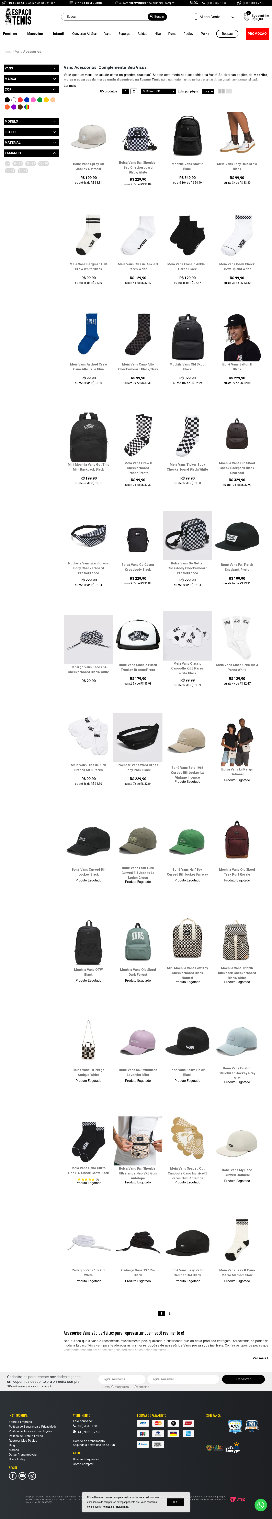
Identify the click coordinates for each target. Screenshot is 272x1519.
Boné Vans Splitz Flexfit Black (187, 1072)
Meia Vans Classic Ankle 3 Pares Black (187, 267)
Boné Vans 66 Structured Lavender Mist (138, 1072)
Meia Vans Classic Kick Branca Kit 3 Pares (88, 768)
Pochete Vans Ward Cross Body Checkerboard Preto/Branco (88, 568)
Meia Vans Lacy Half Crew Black (237, 166)
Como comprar (83, 1464)
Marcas (14, 1450)
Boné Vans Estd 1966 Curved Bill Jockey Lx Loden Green (138, 873)
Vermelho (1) (20, 99)
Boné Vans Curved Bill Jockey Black (88, 872)
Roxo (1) (13, 107)
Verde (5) (39, 99)
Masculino (35, 33)
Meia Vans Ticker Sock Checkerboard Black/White (187, 467)
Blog (12, 1445)
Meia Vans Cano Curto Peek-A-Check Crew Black (88, 1170)
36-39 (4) (41, 163)
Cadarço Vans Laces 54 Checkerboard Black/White (88, 670)
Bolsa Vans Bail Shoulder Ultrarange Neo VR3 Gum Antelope (138, 1173)
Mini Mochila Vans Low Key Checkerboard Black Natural (187, 973)
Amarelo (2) (46, 99)
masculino (122, 1387)
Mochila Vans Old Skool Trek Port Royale (237, 872)
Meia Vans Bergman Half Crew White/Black (88, 267)
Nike (158, 33)
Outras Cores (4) (26, 107)
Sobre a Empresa (20, 1422)
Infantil (58, 33)
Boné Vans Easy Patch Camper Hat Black (187, 1273)
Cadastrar (243, 1379)
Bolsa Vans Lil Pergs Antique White (88, 1072)
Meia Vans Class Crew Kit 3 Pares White (237, 667)
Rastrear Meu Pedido (23, 1440)
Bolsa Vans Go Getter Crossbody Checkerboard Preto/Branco (187, 568)
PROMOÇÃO (257, 33)
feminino (143, 1387)
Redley (188, 33)
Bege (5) (52, 99)
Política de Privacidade (115, 1506)
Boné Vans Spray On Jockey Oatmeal (88, 166)
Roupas (227, 34)
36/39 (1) (25, 163)
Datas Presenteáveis (23, 1454)
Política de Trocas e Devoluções (30, 1431)
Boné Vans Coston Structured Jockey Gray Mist (237, 1073)
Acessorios (32, 51)
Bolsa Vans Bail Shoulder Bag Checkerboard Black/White (138, 167)
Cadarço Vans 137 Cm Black (138, 1273)
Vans (107, 33)
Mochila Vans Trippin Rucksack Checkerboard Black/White (237, 973)
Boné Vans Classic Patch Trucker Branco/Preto (138, 667)
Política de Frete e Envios (26, 1436)
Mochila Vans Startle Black (187, 166)
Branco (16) (13, 99)
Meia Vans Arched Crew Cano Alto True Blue (88, 367)
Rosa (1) (33, 99)
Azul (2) (26, 99)
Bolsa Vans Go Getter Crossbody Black (138, 567)
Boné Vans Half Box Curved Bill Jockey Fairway (187, 872)
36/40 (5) (12, 171)
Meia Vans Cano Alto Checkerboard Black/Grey (138, 367)
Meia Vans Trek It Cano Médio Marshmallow (237, 1273)
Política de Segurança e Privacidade (33, 1426)
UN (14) (10, 163)
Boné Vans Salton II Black (237, 367)
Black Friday (17, 1459)
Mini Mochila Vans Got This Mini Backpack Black (88, 467)
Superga (124, 33)
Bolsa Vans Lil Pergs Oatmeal (237, 772)
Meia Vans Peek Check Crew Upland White (237, 267)
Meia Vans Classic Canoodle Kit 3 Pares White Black (187, 668)
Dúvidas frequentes (86, 1459)
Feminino (10, 33)
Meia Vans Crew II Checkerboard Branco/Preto (138, 468)
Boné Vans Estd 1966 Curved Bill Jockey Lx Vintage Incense (187, 772)
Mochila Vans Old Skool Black (187, 367)
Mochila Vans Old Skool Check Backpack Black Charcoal (237, 468)
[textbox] (114, 17)
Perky (205, 33)
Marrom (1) (20, 107)
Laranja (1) (7, 107)
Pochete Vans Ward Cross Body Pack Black (138, 768)
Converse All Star (84, 33)
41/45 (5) (28, 171)
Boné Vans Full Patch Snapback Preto (237, 567)
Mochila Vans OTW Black (88, 972)
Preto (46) (7, 99)
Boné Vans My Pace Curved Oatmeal (237, 1173)
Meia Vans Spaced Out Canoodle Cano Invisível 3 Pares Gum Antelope (187, 1173)
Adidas (142, 33)
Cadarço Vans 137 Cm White (88, 1273)
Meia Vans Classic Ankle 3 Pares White (138, 267)
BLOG (194, 2)
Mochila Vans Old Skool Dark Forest (138, 972)
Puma (172, 33)
